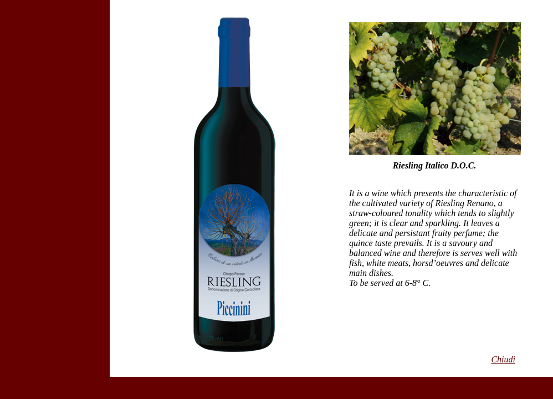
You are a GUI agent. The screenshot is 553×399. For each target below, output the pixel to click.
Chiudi (503, 359)
